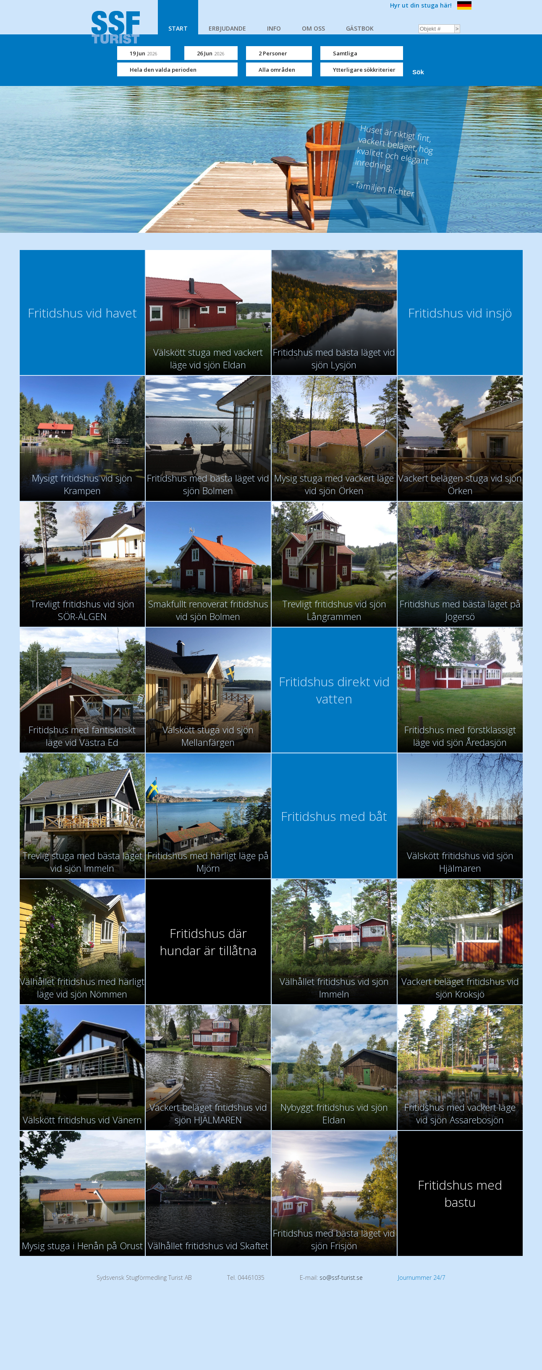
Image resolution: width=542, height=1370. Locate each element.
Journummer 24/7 (421, 1277)
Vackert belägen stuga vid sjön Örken (460, 484)
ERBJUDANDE (227, 28)
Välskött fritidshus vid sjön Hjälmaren (460, 861)
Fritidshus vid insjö (460, 312)
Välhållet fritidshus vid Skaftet (208, 1245)
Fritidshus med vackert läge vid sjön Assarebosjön (460, 1113)
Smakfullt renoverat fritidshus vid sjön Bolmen (208, 609)
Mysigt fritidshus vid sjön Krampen (82, 484)
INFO (274, 28)
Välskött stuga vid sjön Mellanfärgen (208, 735)
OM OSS (313, 28)
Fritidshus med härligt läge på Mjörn (208, 861)
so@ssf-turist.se (341, 1277)
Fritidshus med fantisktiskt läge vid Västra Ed (82, 735)
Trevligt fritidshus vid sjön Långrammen (334, 609)
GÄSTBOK (360, 28)
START (178, 28)
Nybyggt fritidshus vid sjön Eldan (334, 1113)
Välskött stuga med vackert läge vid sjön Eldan (208, 358)
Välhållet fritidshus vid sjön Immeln (334, 987)
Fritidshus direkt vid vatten (334, 690)
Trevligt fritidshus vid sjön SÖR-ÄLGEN (82, 609)
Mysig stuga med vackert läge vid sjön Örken (334, 484)
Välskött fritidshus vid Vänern (82, 1119)
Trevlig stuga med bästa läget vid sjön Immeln (82, 861)
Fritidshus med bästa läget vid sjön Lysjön (334, 358)
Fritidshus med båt (334, 816)
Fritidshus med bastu (460, 1193)
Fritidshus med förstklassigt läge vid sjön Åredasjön (460, 735)
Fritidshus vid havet (82, 312)
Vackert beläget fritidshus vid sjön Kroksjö (460, 987)
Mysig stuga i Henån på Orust (82, 1245)
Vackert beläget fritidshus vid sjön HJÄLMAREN (208, 1113)
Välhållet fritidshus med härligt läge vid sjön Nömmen (82, 987)
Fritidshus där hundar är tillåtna (208, 942)
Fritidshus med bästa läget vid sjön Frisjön (334, 1239)
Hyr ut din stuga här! (421, 5)
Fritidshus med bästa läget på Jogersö (460, 609)
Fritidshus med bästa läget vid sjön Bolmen (208, 484)
